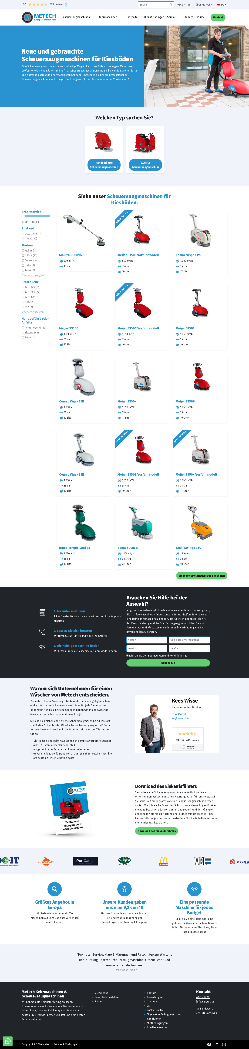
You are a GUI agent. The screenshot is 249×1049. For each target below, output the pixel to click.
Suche (98, 1001)
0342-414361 (184, 4)
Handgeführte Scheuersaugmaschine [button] (104, 165)
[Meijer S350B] (200, 376)
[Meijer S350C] (84, 303)
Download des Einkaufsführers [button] (157, 831)
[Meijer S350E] (200, 303)
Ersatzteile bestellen (106, 997)
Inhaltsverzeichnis (158, 1027)
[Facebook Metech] (209, 1044)
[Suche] (156, 4)
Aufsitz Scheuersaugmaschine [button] (145, 165)
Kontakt (218, 17)
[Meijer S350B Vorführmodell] (142, 450)
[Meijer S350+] (142, 376)
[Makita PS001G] (84, 230)
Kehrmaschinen (107, 17)
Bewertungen (155, 997)
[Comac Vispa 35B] (84, 376)
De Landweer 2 (205, 1008)
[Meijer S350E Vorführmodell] (142, 230)
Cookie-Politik (155, 1010)
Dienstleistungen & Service (160, 17)
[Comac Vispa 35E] (84, 450)
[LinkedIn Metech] (217, 1044)
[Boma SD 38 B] (142, 523)
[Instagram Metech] (224, 1044)
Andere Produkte (195, 17)
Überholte (132, 17)
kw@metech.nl (180, 718)
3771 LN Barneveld (207, 1012)
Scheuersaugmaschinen (76, 17)
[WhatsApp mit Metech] (8, 1040)
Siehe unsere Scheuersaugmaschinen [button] (202, 575)
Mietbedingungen (157, 1023)
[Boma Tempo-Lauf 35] (84, 523)
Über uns (152, 1001)
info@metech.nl (205, 1001)
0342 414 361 (179, 714)
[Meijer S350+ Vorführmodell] (200, 450)
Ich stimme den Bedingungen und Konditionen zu (159, 656)
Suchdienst (101, 992)
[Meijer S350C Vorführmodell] (142, 303)
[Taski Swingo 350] (200, 523)
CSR (149, 1005)
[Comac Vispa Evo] (200, 230)
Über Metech (203, 4)
